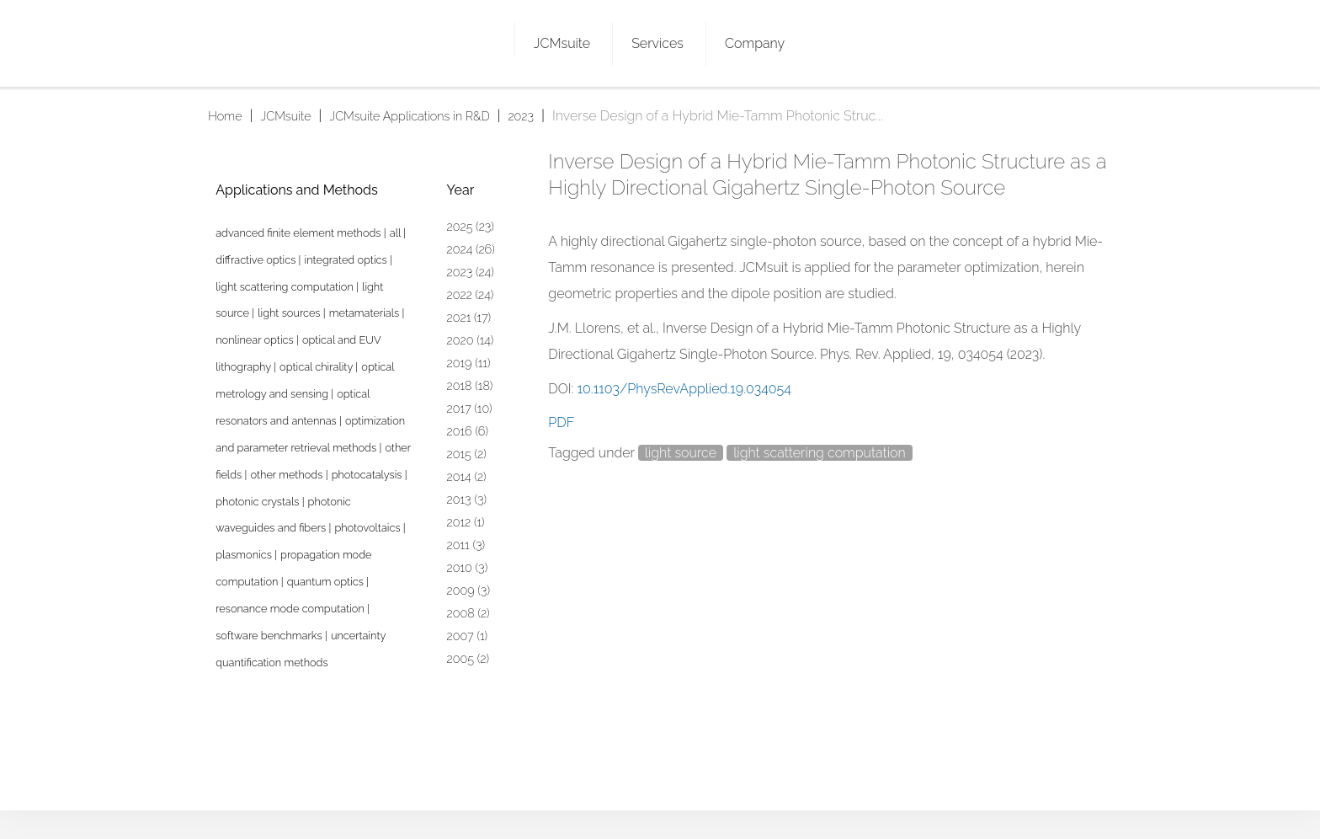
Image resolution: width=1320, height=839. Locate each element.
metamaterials (365, 313)
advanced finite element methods (300, 233)
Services (657, 43)
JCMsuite (562, 43)
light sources (290, 313)
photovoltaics (368, 527)
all (396, 233)
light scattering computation (819, 453)
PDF (561, 422)
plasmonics (245, 554)
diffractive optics (257, 260)
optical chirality (317, 367)
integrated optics (347, 260)
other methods (287, 474)
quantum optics (327, 581)
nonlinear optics (256, 340)
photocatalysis (368, 474)
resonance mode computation (291, 608)
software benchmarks (270, 635)
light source (680, 453)
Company (755, 43)
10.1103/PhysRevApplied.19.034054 (684, 389)
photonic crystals (258, 501)
